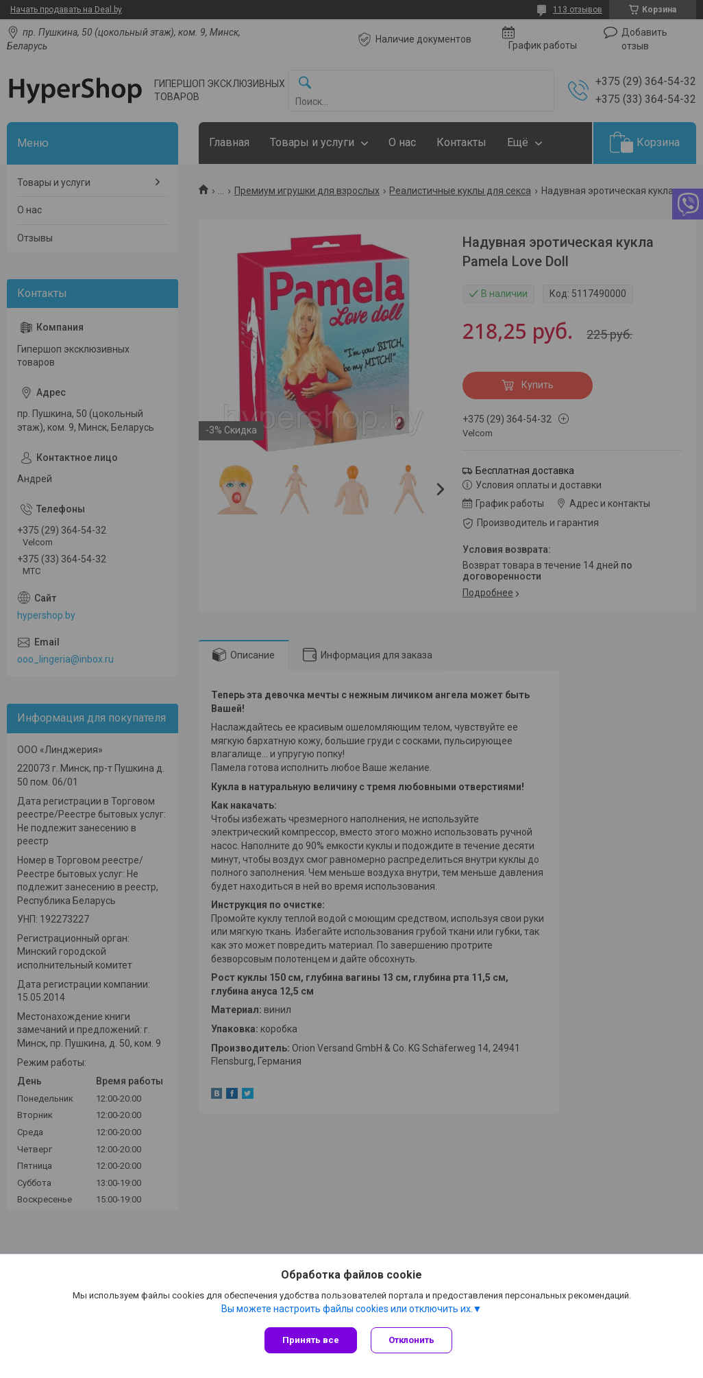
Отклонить (411, 1340)
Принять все (310, 1340)
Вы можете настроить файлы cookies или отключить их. (347, 1308)
